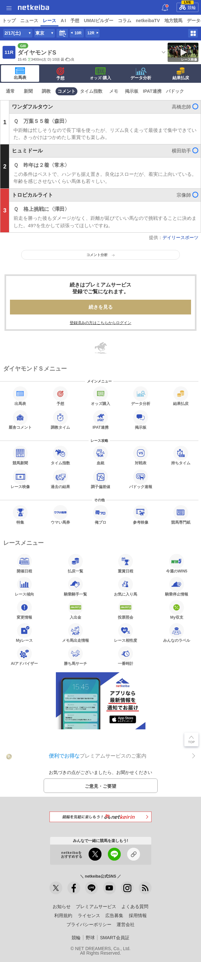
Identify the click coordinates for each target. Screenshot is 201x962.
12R (90, 33)
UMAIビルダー (98, 20)
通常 (10, 91)
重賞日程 (125, 563)
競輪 (187, 6)
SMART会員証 (114, 937)
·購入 (100, 73)
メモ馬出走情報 (75, 632)
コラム (124, 20)
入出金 (75, 609)
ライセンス (89, 915)
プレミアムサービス (96, 906)
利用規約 (63, 915)
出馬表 (20, 73)
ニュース (29, 20)
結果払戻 (180, 73)
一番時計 (125, 656)
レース (49, 20)
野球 (90, 937)
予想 (74, 20)
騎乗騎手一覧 (75, 586)
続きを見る (101, 307)
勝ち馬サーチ (75, 656)
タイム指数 (91, 91)
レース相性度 (125, 632)
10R (78, 33)
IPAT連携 (152, 91)
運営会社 (126, 924)
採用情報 (138, 915)
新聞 (28, 91)
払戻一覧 (75, 563)
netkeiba (33, 7)
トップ (9, 20)
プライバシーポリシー (88, 924)
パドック (175, 91)
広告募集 (114, 915)
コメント (66, 91)
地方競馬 (173, 20)
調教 (46, 91)
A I (63, 20)
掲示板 (131, 91)
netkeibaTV (148, 20)
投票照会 (125, 609)
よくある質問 (134, 906)
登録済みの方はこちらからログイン (100, 323)
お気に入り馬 (125, 586)
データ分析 (140, 73)
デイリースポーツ (180, 237)
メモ (113, 91)
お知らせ (62, 906)
